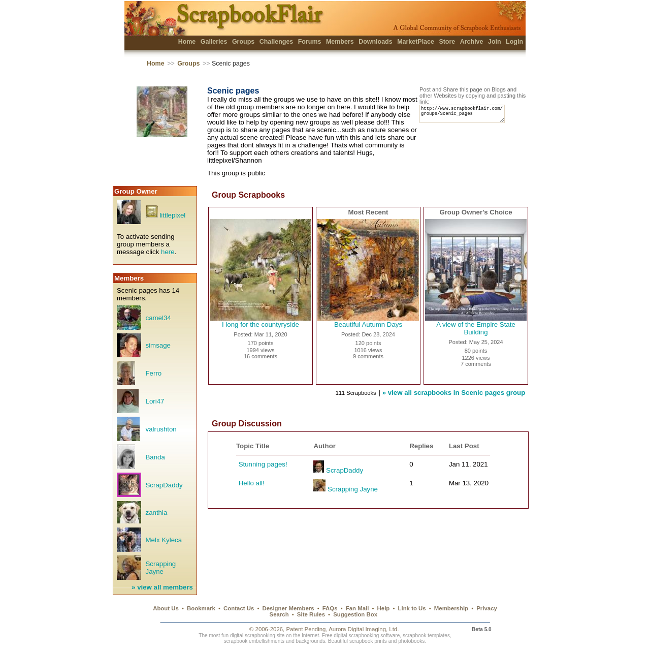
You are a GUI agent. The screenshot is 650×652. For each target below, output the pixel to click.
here (168, 252)
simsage (158, 345)
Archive (471, 41)
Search (279, 614)
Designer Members (288, 608)
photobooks (411, 641)
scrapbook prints (368, 641)
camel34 (158, 318)
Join (494, 41)
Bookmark (201, 608)
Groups (243, 41)
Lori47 (155, 401)
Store (447, 41)
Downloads (376, 41)
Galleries (214, 41)
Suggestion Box (355, 614)
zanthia (157, 512)
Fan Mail (357, 608)
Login (514, 41)
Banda (155, 457)
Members (340, 41)
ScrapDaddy (164, 485)
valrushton (161, 429)
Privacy (486, 608)
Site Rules (311, 614)
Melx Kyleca (164, 540)
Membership (451, 608)
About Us (166, 608)
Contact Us (238, 608)
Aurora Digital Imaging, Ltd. (364, 629)
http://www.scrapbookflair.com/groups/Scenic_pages (466, 116)
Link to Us (412, 608)
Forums (309, 41)
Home (187, 41)
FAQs (330, 608)
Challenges (276, 41)
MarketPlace (415, 41)
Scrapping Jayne (161, 567)
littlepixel (172, 215)
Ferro (154, 373)
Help (383, 608)
